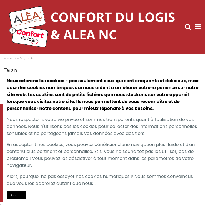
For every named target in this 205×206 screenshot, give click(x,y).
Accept (16, 195)
